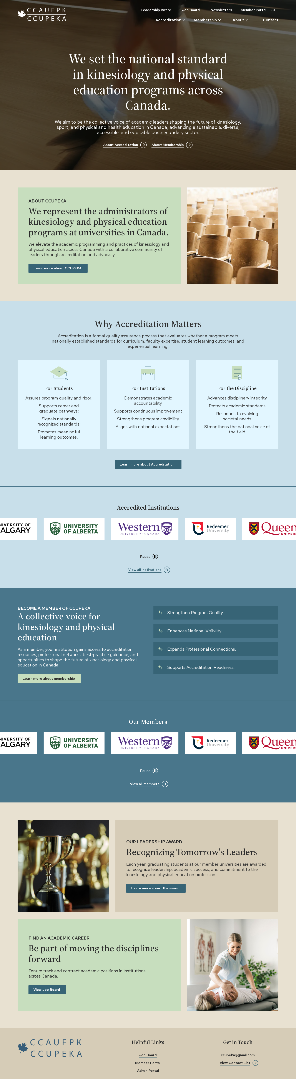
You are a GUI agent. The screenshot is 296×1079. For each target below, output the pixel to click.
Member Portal (253, 10)
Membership (207, 20)
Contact (271, 19)
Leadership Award (156, 10)
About (240, 20)
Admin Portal (148, 1070)
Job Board (191, 10)
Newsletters (221, 10)
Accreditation (170, 20)
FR (273, 10)
